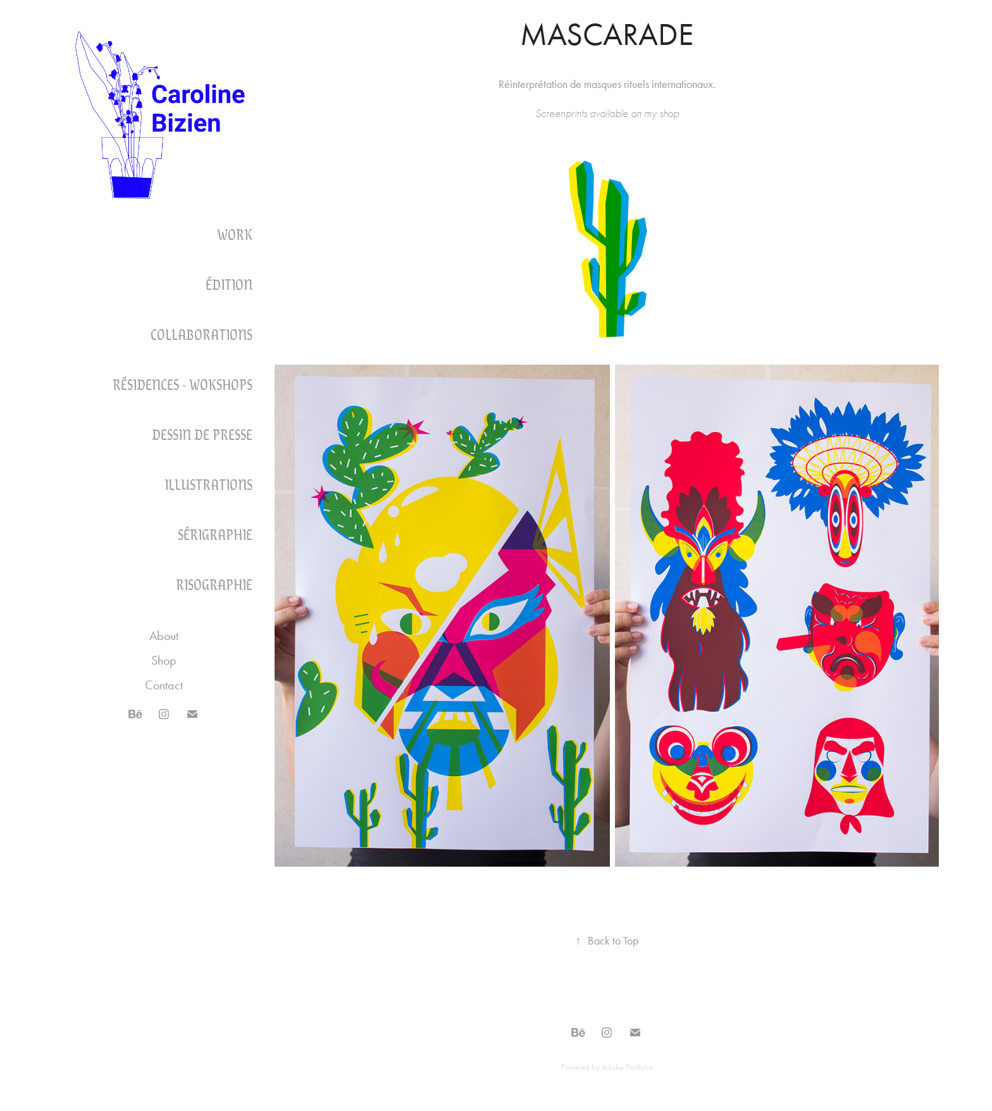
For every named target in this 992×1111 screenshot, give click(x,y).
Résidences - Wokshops (182, 383)
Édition (229, 283)
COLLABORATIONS (201, 333)
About (163, 635)
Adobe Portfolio (627, 1067)
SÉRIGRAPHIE (215, 534)
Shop (164, 660)
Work (234, 233)
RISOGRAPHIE (214, 584)
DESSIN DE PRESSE (202, 434)
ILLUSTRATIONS (208, 484)
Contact (164, 685)
